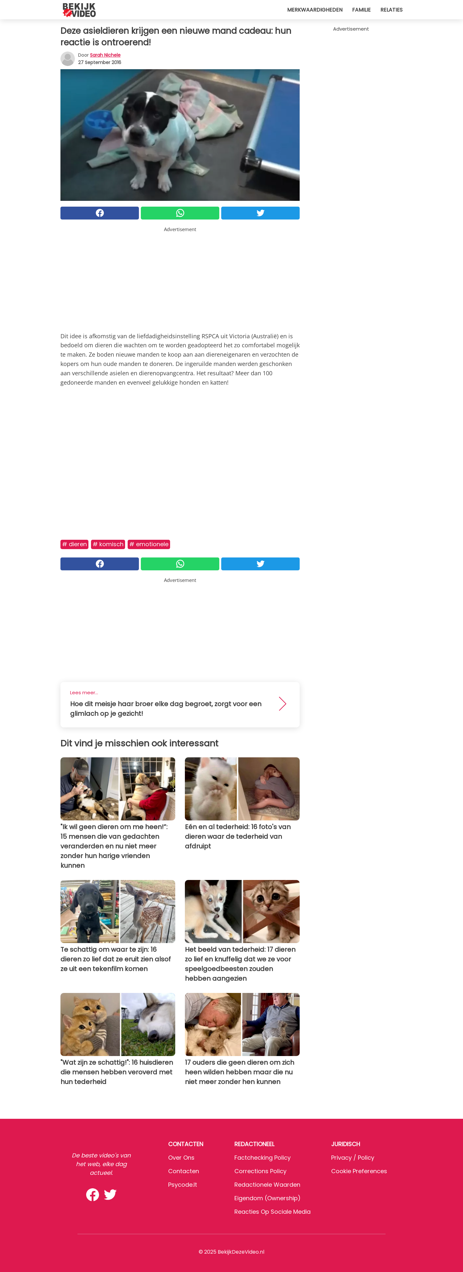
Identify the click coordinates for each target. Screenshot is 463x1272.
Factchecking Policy (262, 1158)
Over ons (181, 1158)
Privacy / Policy (352, 1158)
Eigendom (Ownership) (267, 1198)
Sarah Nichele (105, 55)
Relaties (391, 10)
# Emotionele (148, 544)
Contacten (183, 1171)
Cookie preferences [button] (359, 1171)
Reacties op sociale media (272, 1212)
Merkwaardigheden (314, 10)
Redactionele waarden (267, 1185)
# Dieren (74, 544)
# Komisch (108, 544)
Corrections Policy (260, 1171)
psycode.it (182, 1185)
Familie (361, 10)
